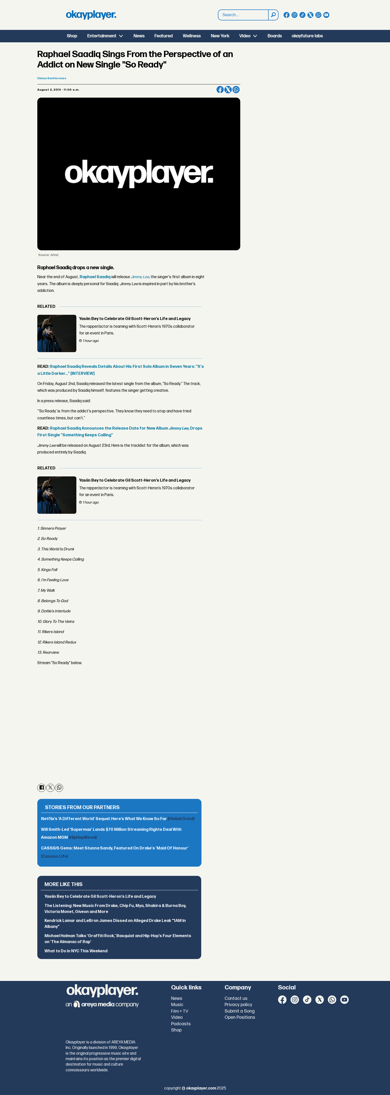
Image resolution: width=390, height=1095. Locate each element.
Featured (163, 36)
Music (177, 1004)
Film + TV (179, 1011)
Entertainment (101, 36)
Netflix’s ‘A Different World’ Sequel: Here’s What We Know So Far (118, 819)
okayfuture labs (307, 36)
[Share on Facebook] (220, 89)
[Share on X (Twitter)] (228, 89)
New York (220, 36)
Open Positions (240, 1017)
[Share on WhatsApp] (236, 89)
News (139, 36)
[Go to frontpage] (91, 15)
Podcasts (181, 1024)
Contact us (236, 998)
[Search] (273, 15)
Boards (275, 36)
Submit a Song (240, 1011)
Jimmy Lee (140, 277)
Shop (72, 36)
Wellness (192, 36)
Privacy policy (238, 1004)
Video (244, 36)
